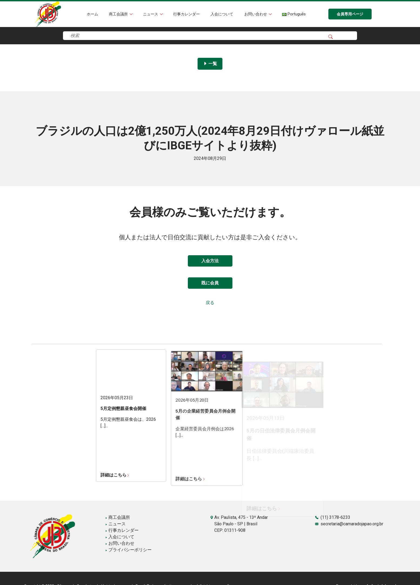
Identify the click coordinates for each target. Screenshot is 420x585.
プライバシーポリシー (128, 549)
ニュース (151, 14)
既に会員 (210, 282)
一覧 (210, 63)
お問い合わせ (256, 14)
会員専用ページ (350, 14)
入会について (222, 14)
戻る (210, 302)
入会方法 (210, 260)
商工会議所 (119, 14)
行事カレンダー (186, 14)
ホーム (92, 14)
